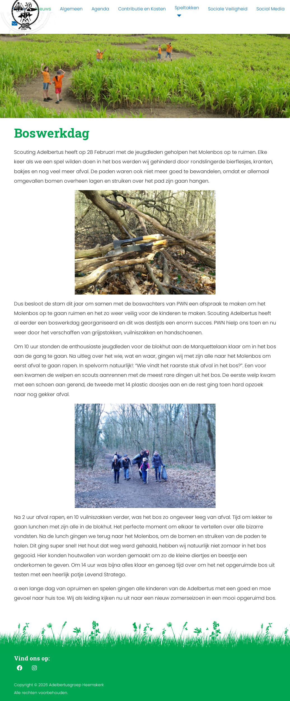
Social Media (270, 9)
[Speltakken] (178, 15)
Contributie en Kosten (142, 9)
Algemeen (71, 9)
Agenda (100, 9)
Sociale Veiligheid (227, 9)
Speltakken (187, 7)
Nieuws (43, 9)
